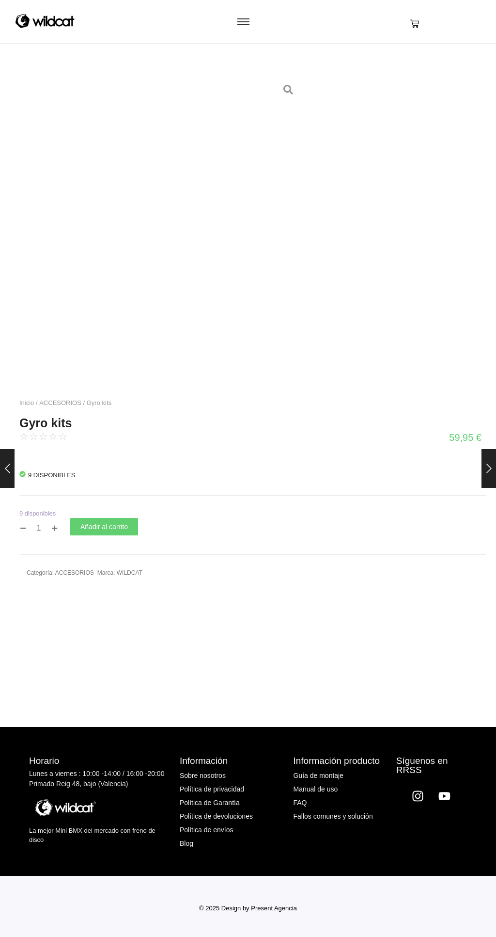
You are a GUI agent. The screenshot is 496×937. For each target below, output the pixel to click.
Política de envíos (206, 830)
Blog (186, 843)
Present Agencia (274, 908)
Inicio (26, 402)
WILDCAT (129, 572)
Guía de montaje (319, 775)
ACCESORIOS (60, 402)
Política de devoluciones (216, 816)
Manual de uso (316, 789)
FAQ (300, 803)
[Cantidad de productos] (39, 528)
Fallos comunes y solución (333, 816)
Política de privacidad (212, 789)
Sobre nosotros (203, 775)
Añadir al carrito (104, 527)
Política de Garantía (210, 803)
